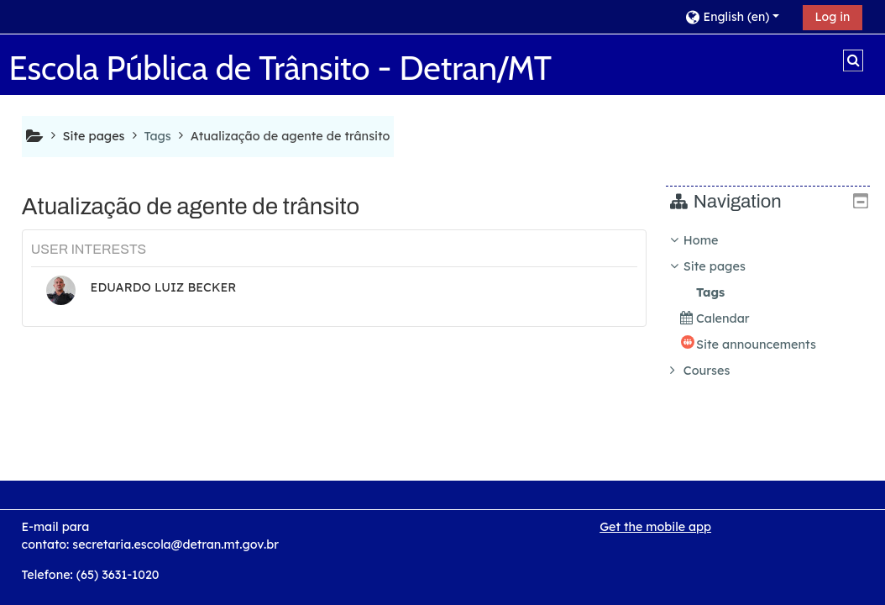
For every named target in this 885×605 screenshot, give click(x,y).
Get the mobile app (655, 526)
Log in (833, 16)
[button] (737, 16)
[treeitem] (774, 305)
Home (713, 240)
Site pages (94, 136)
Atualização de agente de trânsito (290, 136)
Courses (719, 370)
